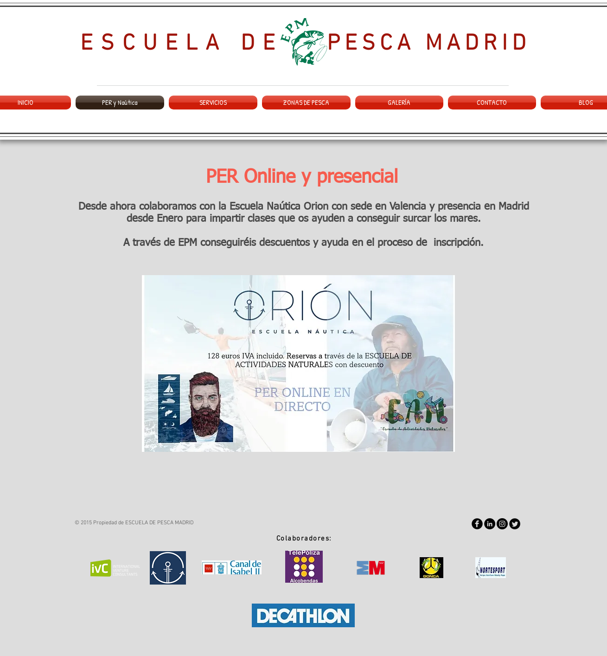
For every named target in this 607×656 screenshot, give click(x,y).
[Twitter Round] (514, 523)
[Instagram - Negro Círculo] (502, 523)
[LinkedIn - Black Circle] (489, 523)
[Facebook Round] (477, 523)
